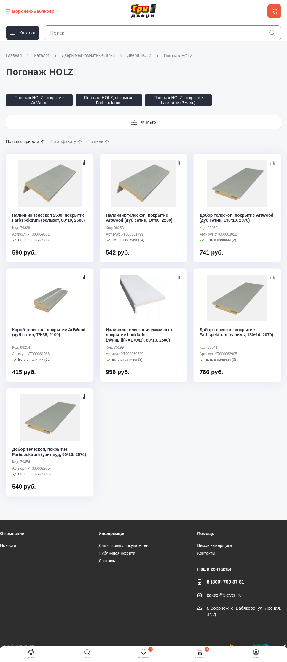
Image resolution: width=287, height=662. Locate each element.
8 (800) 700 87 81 (225, 581)
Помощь (205, 533)
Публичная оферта (117, 553)
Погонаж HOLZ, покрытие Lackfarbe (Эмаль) (178, 100)
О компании (12, 533)
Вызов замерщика (214, 545)
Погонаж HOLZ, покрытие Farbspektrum (108, 100)
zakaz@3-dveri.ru (224, 594)
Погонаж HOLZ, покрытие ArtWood (39, 100)
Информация (112, 533)
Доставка (108, 560)
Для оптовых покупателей (124, 545)
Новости (8, 545)
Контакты (206, 553)
